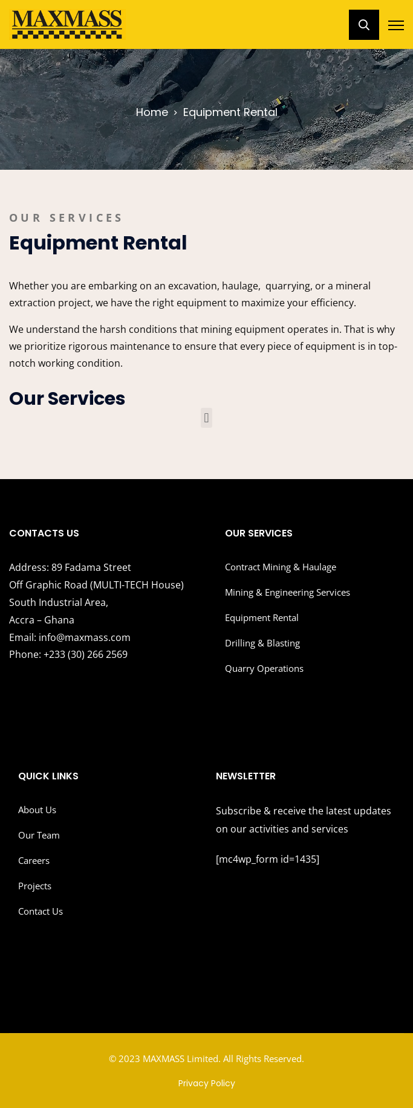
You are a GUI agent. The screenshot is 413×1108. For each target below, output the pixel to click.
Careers (34, 860)
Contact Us (40, 911)
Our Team (39, 835)
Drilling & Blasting (262, 643)
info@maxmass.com (70, 637)
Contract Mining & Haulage (280, 567)
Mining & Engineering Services (287, 592)
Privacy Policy (206, 1083)
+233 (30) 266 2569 (68, 654)
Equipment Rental (262, 617)
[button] (206, 418)
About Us (37, 810)
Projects (34, 886)
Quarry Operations (264, 668)
